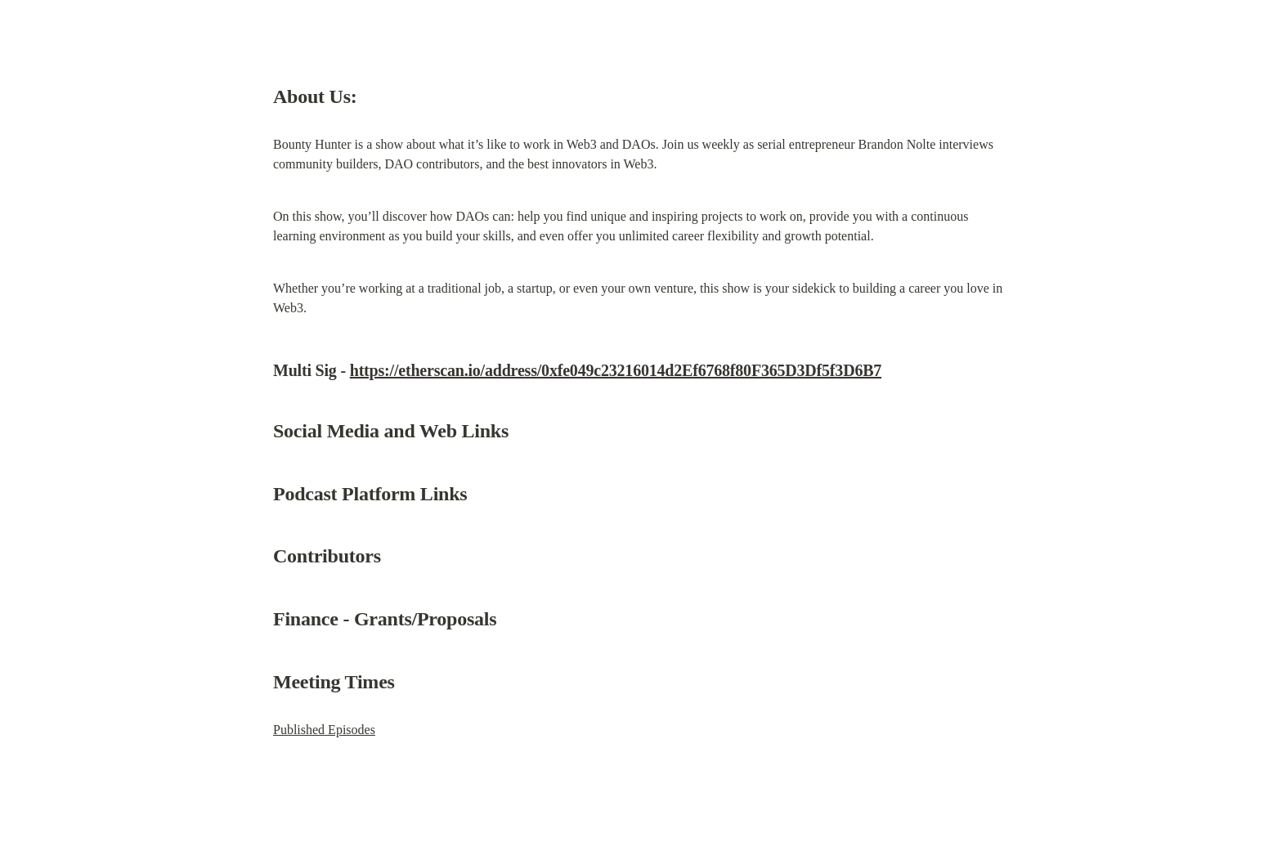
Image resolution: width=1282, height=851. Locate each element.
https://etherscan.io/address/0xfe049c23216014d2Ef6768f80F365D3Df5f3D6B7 (615, 370)
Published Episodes (324, 730)
